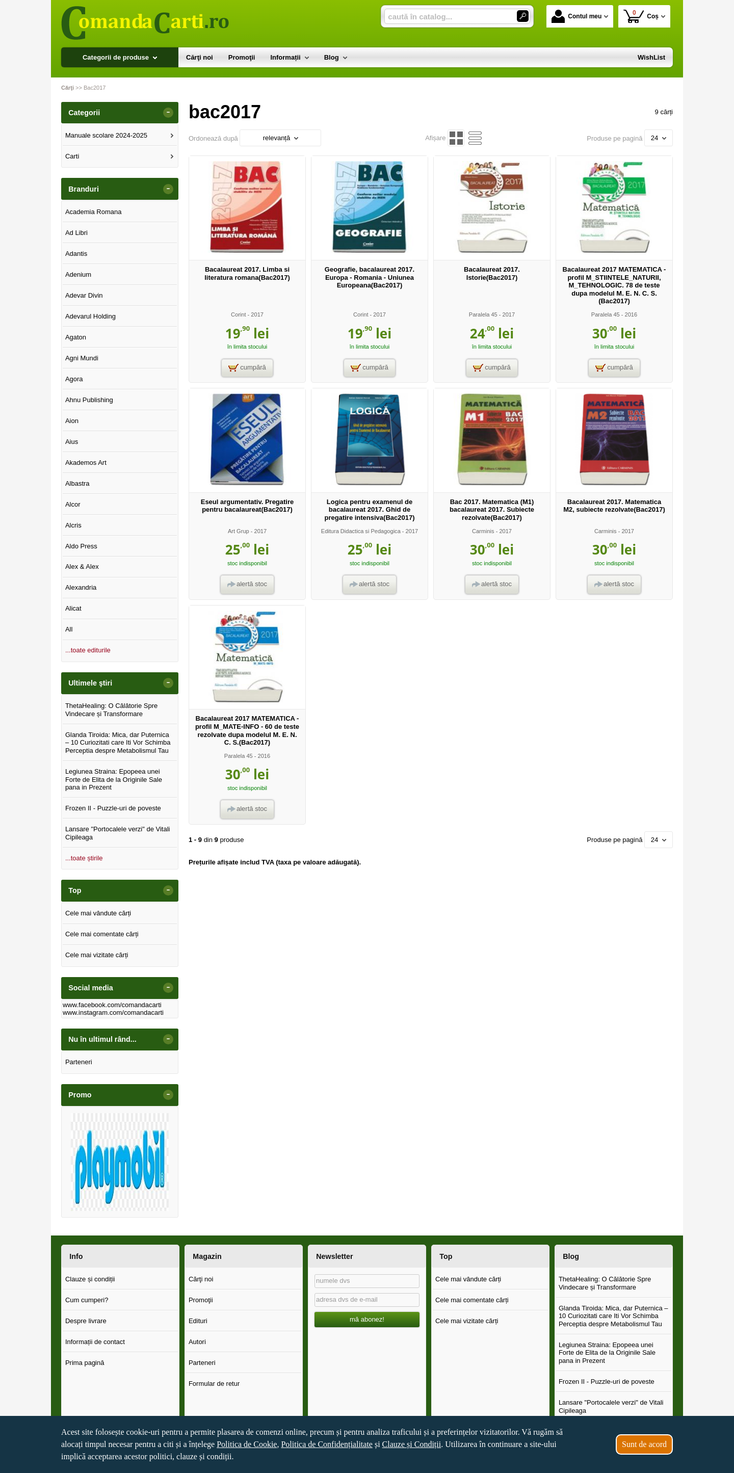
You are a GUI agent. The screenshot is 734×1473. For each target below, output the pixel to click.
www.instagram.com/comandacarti (113, 1012)
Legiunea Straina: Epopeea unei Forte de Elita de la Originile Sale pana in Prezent (113, 779)
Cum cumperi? (87, 1300)
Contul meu (576, 16)
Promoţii (201, 1300)
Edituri (198, 1321)
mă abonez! (367, 1319)
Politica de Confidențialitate (327, 1444)
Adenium (78, 274)
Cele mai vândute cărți (98, 913)
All (68, 629)
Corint (238, 314)
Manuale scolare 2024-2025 (106, 135)
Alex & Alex (82, 566)
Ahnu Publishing (89, 400)
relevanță (280, 138)
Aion (71, 421)
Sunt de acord (644, 1444)
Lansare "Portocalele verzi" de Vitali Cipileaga (117, 833)
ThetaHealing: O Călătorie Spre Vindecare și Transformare (111, 710)
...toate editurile (88, 650)
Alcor (73, 504)
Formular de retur (214, 1383)
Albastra (77, 483)
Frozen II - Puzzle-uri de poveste (113, 808)
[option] (120, 1162)
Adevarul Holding (90, 316)
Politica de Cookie (247, 1444)
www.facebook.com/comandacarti (112, 1005)
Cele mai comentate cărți (102, 934)
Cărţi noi (201, 1279)
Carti (72, 156)
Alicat (73, 608)
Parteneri (78, 1062)
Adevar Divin (84, 295)
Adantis (76, 253)
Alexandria (80, 587)
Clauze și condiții (90, 1279)
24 (658, 138)
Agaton (75, 337)
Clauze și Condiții (411, 1444)
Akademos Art (86, 462)
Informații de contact (95, 1342)
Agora (74, 379)
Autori (197, 1342)
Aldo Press (81, 546)
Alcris (73, 525)
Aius (71, 441)
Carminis (483, 531)
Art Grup (238, 531)
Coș (641, 16)
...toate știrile (84, 858)
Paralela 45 (483, 314)
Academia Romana (93, 212)
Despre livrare (86, 1321)
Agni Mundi (81, 358)
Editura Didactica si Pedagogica (361, 531)
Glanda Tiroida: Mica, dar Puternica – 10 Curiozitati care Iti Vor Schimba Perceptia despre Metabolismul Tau (118, 742)
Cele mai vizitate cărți (96, 955)
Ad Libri (76, 232)
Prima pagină (84, 1362)
